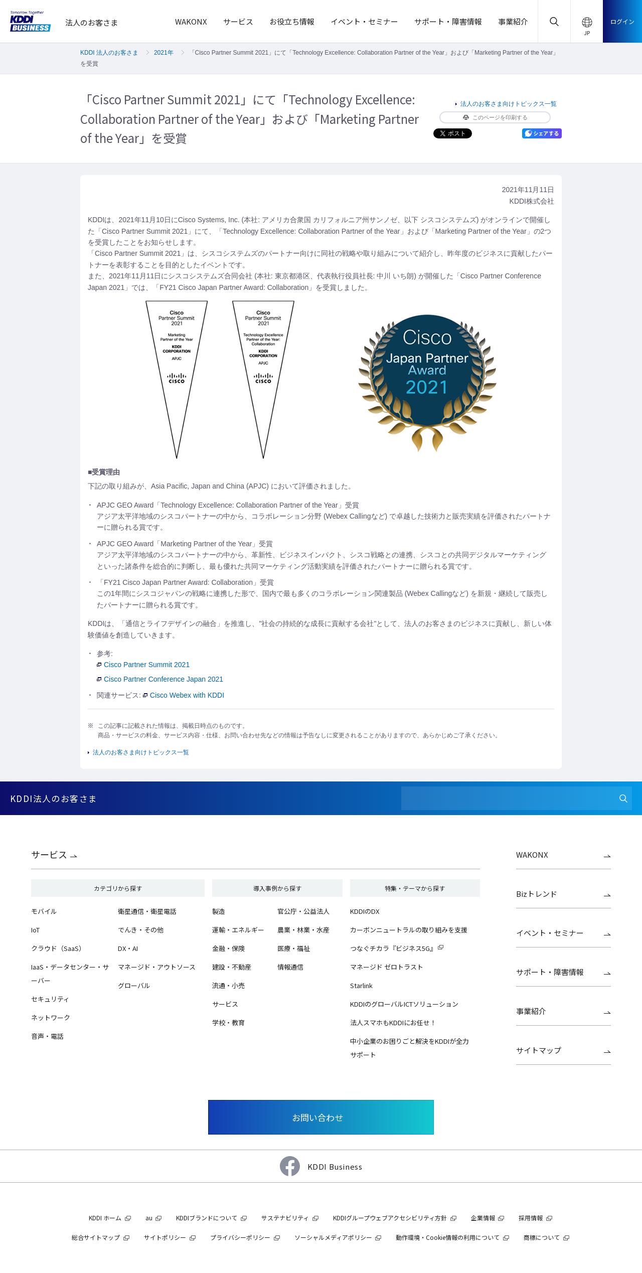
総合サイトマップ (96, 1237)
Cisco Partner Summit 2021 (143, 665)
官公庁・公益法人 (303, 911)
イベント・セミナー (550, 932)
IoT (35, 929)
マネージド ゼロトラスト (386, 967)
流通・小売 (228, 985)
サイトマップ (538, 1050)
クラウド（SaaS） (58, 948)
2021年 (164, 52)
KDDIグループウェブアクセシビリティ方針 (390, 1217)
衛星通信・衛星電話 (147, 911)
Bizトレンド (536, 893)
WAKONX (532, 854)
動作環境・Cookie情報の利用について (448, 1237)
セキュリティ (50, 999)
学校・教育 (228, 1022)
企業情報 (483, 1217)
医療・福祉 (293, 948)
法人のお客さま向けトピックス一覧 (508, 103)
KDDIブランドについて (206, 1217)
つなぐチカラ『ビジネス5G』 (393, 948)
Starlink (361, 985)
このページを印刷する (495, 117)
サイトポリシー (165, 1237)
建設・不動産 (231, 967)
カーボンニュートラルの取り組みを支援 (408, 929)
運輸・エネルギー (238, 929)
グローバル (134, 985)
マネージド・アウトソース (157, 967)
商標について (542, 1237)
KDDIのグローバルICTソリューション (404, 1004)
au (148, 1217)
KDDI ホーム (105, 1217)
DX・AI (128, 948)
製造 (218, 911)
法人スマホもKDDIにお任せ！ (393, 1022)
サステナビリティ (285, 1217)
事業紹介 (531, 1011)
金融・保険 (228, 948)
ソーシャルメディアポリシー (333, 1237)
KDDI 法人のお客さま (109, 52)
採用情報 (531, 1217)
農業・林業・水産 (303, 929)
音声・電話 (47, 1036)
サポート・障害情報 (550, 972)
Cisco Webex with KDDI (183, 695)
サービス (49, 854)
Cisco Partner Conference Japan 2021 (160, 679)
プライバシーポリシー (240, 1237)
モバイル (44, 911)
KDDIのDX (364, 911)
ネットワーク (50, 1017)
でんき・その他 (141, 929)
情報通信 (290, 967)
